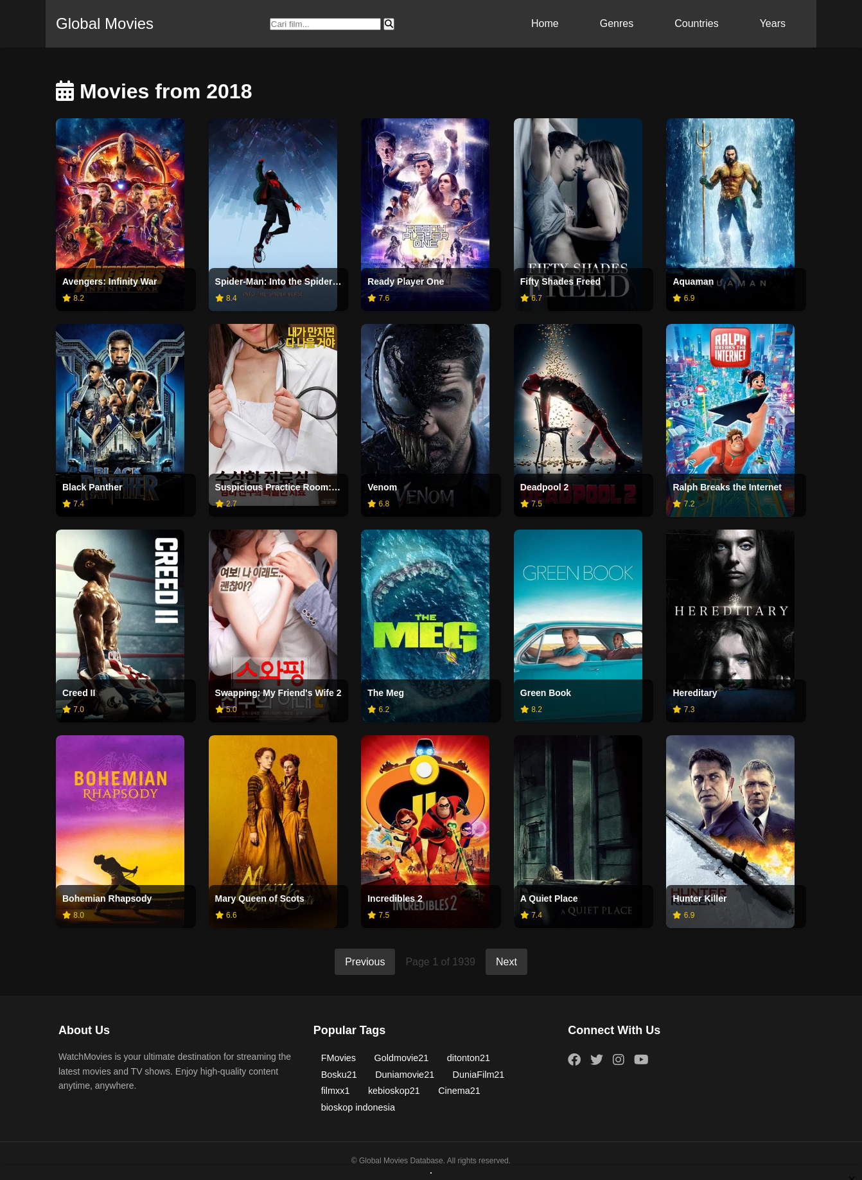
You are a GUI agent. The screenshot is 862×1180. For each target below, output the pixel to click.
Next (506, 961)
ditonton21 (468, 1058)
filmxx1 (335, 1091)
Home (545, 23)
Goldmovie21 (401, 1058)
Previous (365, 961)
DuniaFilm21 (479, 1074)
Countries (696, 23)
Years (773, 23)
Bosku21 (339, 1074)
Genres (616, 23)
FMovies (338, 1058)
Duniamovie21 (404, 1074)
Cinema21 (459, 1091)
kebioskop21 (394, 1091)
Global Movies (105, 23)
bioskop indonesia (358, 1107)
